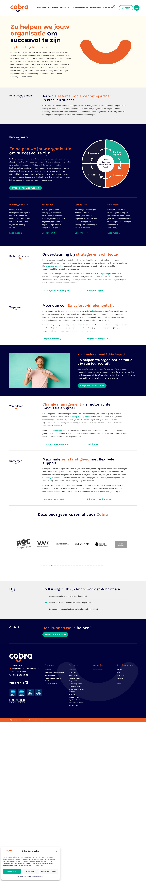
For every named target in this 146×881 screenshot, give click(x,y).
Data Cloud (72, 681)
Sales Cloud (72, 659)
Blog (118, 659)
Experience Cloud (74, 686)
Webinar (119, 667)
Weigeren (30, 871)
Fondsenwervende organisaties (54, 659)
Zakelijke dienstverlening (53, 665)
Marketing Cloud (74, 665)
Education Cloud (74, 684)
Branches (41, 8)
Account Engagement (75, 670)
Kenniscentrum (80, 8)
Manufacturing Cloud (76, 689)
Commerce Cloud (74, 673)
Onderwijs (48, 656)
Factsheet (120, 665)
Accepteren (12, 871)
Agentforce (72, 656)
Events (119, 670)
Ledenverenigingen (50, 662)
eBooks (119, 656)
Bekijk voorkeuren (48, 871)
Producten (53, 8)
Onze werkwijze (98, 656)
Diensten (65, 8)
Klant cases (120, 662)
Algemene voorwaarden (24, 876)
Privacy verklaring (37, 876)
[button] (56, 851)
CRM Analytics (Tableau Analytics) (76, 677)
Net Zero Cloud (73, 692)
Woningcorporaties (51, 670)
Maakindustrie (49, 667)
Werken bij (108, 8)
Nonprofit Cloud (74, 667)
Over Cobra (95, 8)
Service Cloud (73, 662)
